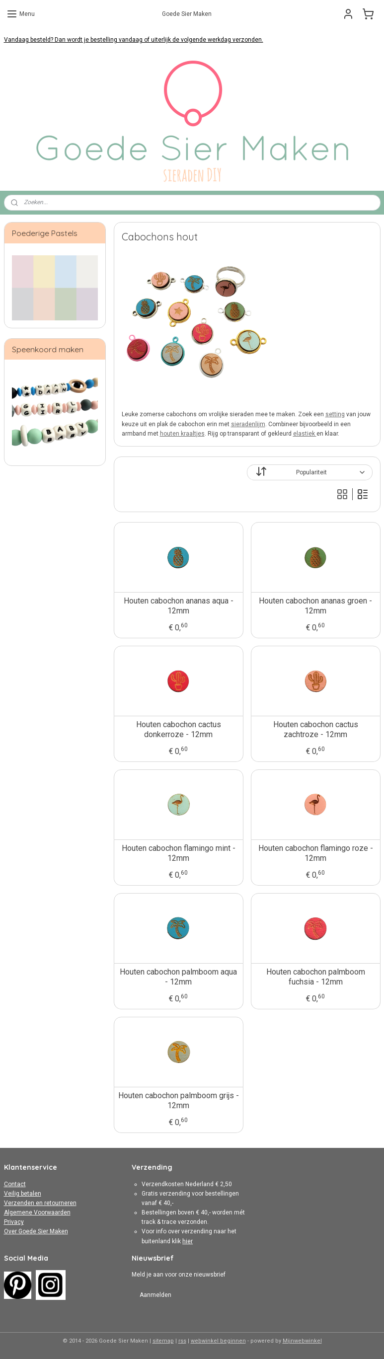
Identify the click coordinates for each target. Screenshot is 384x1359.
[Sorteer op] (309, 472)
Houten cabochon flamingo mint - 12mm (178, 852)
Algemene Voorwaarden (37, 1212)
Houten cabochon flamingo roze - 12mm (315, 852)
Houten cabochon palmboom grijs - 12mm (178, 1100)
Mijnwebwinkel (302, 1341)
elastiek (304, 433)
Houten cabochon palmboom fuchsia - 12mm (315, 976)
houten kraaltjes (181, 433)
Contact (15, 1184)
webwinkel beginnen (218, 1341)
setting (334, 414)
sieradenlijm (247, 424)
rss (182, 1341)
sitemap (163, 1341)
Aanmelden (155, 1294)
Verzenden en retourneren (40, 1203)
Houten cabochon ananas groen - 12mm (315, 605)
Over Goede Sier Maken (36, 1231)
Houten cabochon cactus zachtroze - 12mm (315, 729)
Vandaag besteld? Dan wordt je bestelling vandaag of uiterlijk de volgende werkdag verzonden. (133, 39)
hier (187, 1241)
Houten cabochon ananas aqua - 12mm (178, 605)
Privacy (14, 1221)
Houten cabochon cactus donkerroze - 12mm (178, 729)
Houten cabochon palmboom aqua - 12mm (178, 976)
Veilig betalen (22, 1193)
